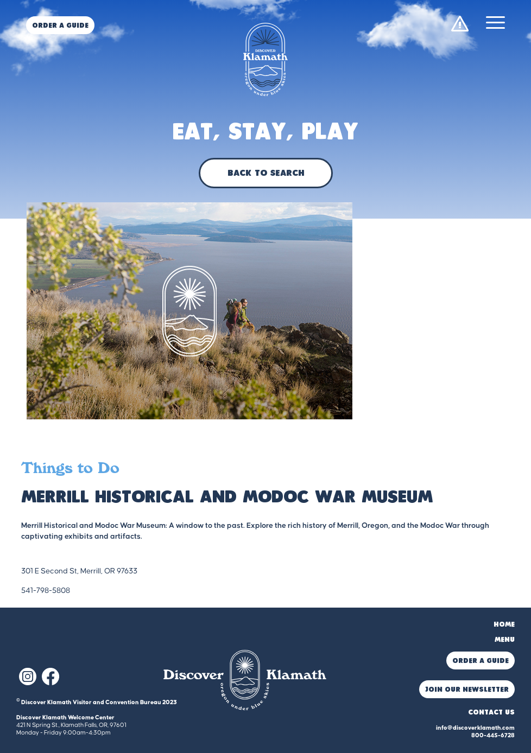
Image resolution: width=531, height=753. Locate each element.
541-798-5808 (45, 591)
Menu (505, 640)
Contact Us (491, 713)
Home (504, 625)
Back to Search (265, 173)
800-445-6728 (493, 735)
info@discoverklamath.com (475, 728)
